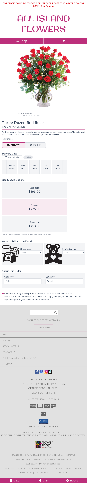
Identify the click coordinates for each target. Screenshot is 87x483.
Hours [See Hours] (72, 480)
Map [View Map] (43, 480)
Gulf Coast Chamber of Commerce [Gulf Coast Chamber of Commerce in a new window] (43, 432)
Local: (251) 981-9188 (43, 392)
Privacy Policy (25, 473)
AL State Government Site (58, 459)
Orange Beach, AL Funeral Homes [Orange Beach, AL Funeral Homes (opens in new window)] (28, 455)
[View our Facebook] (37, 372)
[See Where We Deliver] (43, 327)
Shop (21, 41)
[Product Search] (44, 312)
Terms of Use (62, 473)
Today (28, 157)
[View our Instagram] (46, 372)
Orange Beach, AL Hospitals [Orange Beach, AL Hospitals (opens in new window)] (61, 455)
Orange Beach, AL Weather (29, 459)
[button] (43, 421)
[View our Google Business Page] (41, 372)
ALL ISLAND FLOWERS (43, 23)
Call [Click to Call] (14, 480)
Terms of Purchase (44, 473)
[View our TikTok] (50, 372)
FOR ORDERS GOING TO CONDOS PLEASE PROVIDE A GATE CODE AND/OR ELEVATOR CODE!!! (43, 4)
